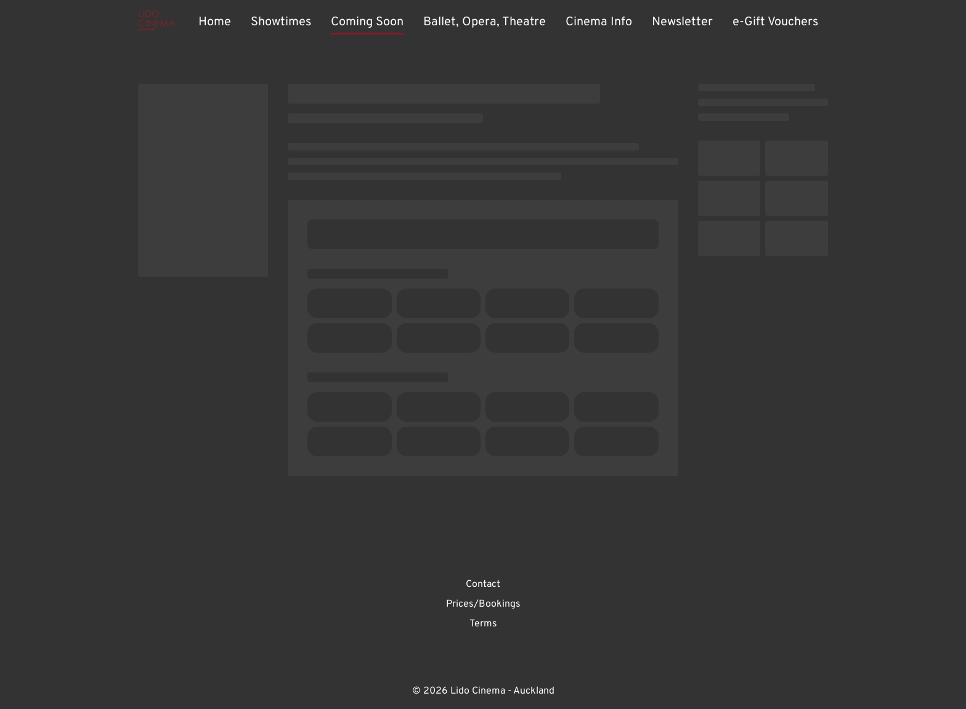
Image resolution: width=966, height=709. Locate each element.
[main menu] (508, 22)
